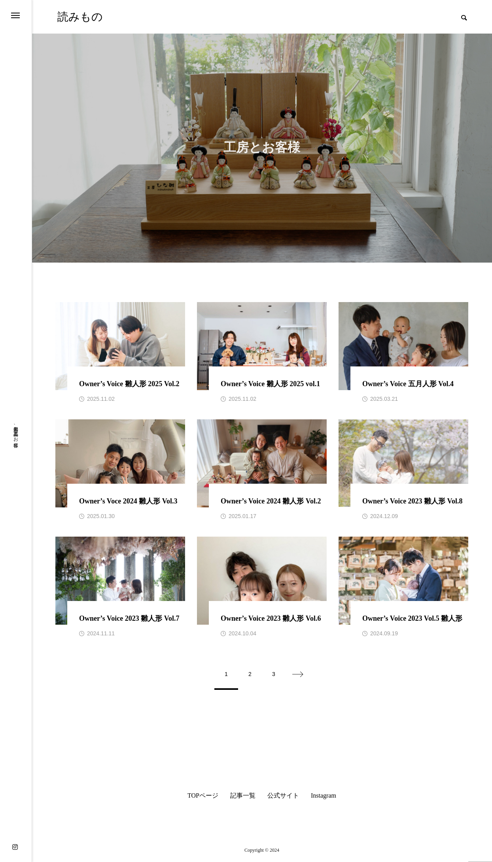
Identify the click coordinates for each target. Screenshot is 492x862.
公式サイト (283, 796)
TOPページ (202, 796)
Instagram (323, 796)
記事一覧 (242, 796)
